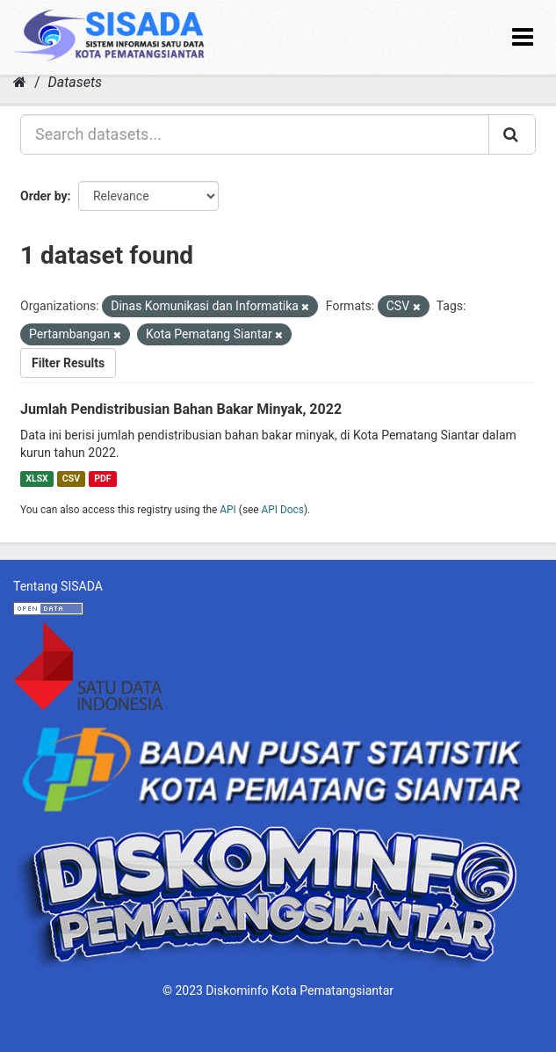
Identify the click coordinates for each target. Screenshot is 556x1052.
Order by (44, 196)
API (228, 510)
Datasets (75, 82)
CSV (71, 478)
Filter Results (68, 363)
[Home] (19, 82)
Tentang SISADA (58, 586)
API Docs (283, 510)
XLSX (36, 478)
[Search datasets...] (254, 134)
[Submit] (512, 134)
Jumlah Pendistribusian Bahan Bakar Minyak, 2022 (181, 409)
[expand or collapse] (522, 37)
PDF (102, 478)
